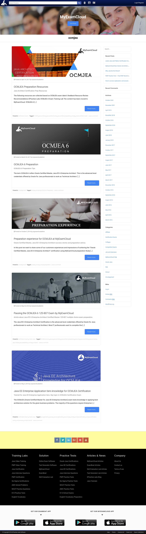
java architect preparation (64, 116)
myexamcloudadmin (37, 79)
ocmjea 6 (38, 190)
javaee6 (33, 264)
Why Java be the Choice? (112, 71)
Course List (121, 532)
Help (108, 532)
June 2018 (108, 135)
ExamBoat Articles (93, 465)
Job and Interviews (110, 252)
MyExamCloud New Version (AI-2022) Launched (117, 66)
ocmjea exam (19, 420)
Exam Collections (139, 532)
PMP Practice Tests (67, 477)
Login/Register (139, 3)
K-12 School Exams (67, 493)
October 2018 (109, 120)
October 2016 (109, 190)
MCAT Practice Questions (21, 489)
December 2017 (110, 145)
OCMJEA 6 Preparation (47, 190)
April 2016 (108, 215)
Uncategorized (22, 190)
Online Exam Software (47, 461)
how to (47, 339)
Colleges (108, 242)
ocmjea (73, 116)
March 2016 (108, 220)
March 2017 (108, 180)
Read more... (92, 108)
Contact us (118, 465)
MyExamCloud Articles (95, 461)
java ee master (93, 339)
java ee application (58, 417)
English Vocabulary (18, 497)
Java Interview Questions (21, 473)
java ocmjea (67, 417)
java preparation (24, 342)
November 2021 (110, 105)
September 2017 (110, 155)
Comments (110, 299)
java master (16, 342)
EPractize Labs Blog (94, 477)
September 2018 (110, 125)
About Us (117, 461)
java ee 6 (77, 339)
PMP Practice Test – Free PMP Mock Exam (117, 76)
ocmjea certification (80, 417)
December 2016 (110, 185)
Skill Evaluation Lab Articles (97, 469)
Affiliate (107, 232)
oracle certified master (82, 116)
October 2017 (109, 150)
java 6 (51, 339)
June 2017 (108, 165)
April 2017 (108, 175)
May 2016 (108, 210)
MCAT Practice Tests (67, 485)
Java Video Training (19, 461)
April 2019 (108, 110)
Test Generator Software (48, 465)
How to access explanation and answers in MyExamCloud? (117, 81)
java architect (42, 116)
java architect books (51, 116)
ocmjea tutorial (28, 420)
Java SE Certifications (68, 465)
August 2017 (109, 160)
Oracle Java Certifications (69, 461)
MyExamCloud (44, 469)
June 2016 (108, 205)
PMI (106, 267)
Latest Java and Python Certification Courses (117, 61)
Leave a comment (93, 116)
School (107, 272)
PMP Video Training (19, 465)
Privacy (117, 473)
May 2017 (108, 170)
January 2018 (109, 140)
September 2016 (110, 195)
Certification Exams (23, 116)
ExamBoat (42, 473)
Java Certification (18, 469)
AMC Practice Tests (67, 489)
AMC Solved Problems (20, 485)
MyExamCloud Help (111, 257)
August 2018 (109, 130)
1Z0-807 (36, 116)
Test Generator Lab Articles (97, 473)
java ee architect (84, 339)
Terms (113, 532)
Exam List (129, 532)
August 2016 (109, 200)
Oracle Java (32, 339)
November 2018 (110, 115)
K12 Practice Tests (18, 493)
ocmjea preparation (45, 264)
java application (45, 417)
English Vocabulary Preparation (71, 497)
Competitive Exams (111, 247)
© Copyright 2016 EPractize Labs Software (13, 532)
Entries (108, 294)
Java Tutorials (92, 481)
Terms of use (119, 469)
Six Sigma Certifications (20, 481)
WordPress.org (109, 304)
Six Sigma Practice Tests (69, 481)
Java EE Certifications (68, 469)
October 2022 (109, 100)
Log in (107, 289)
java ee (51, 417)
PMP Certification (18, 477)
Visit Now (73, 23)
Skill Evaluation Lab (46, 477)
